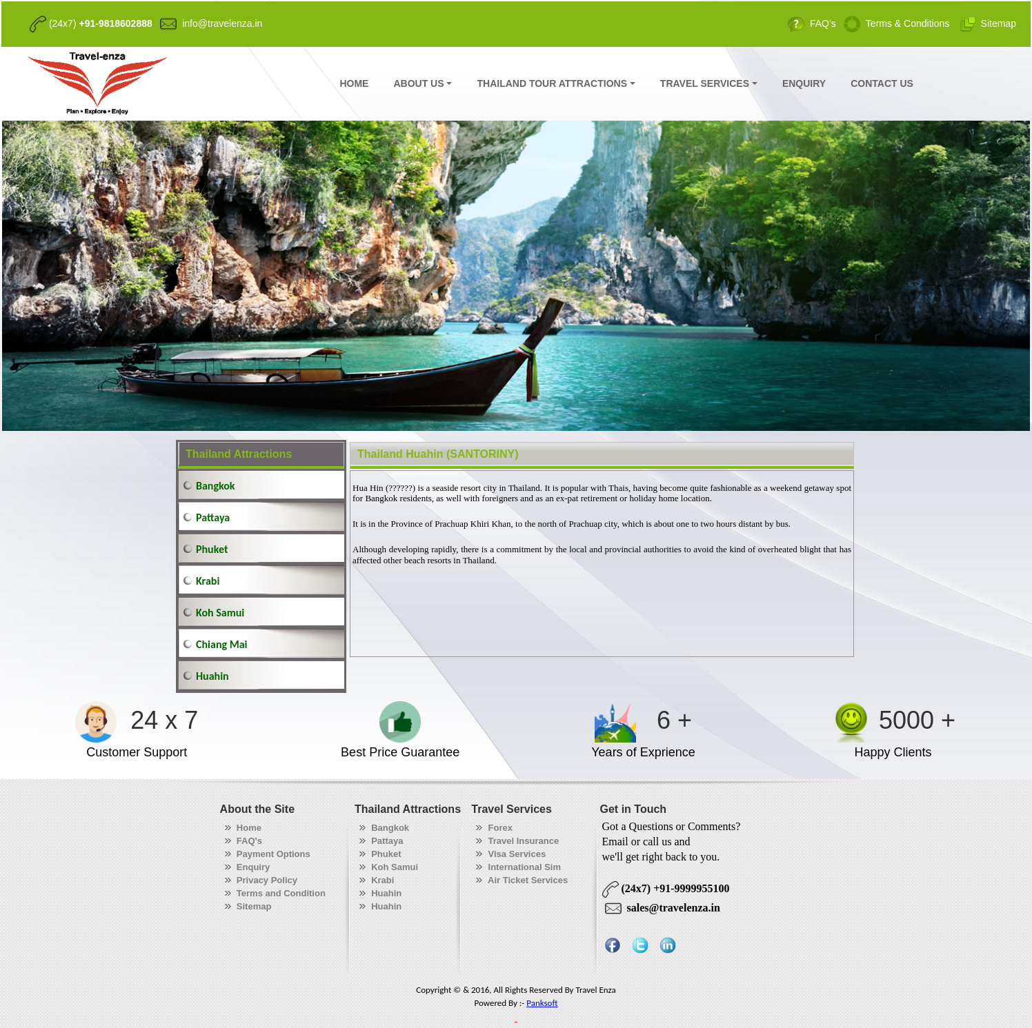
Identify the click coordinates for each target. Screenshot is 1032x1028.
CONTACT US (882, 83)
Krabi (207, 580)
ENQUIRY (804, 83)
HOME (353, 83)
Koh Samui (220, 612)
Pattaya (213, 517)
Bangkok (215, 485)
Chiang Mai (221, 644)
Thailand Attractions (239, 454)
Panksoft (541, 1003)
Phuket (212, 549)
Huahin (212, 676)
